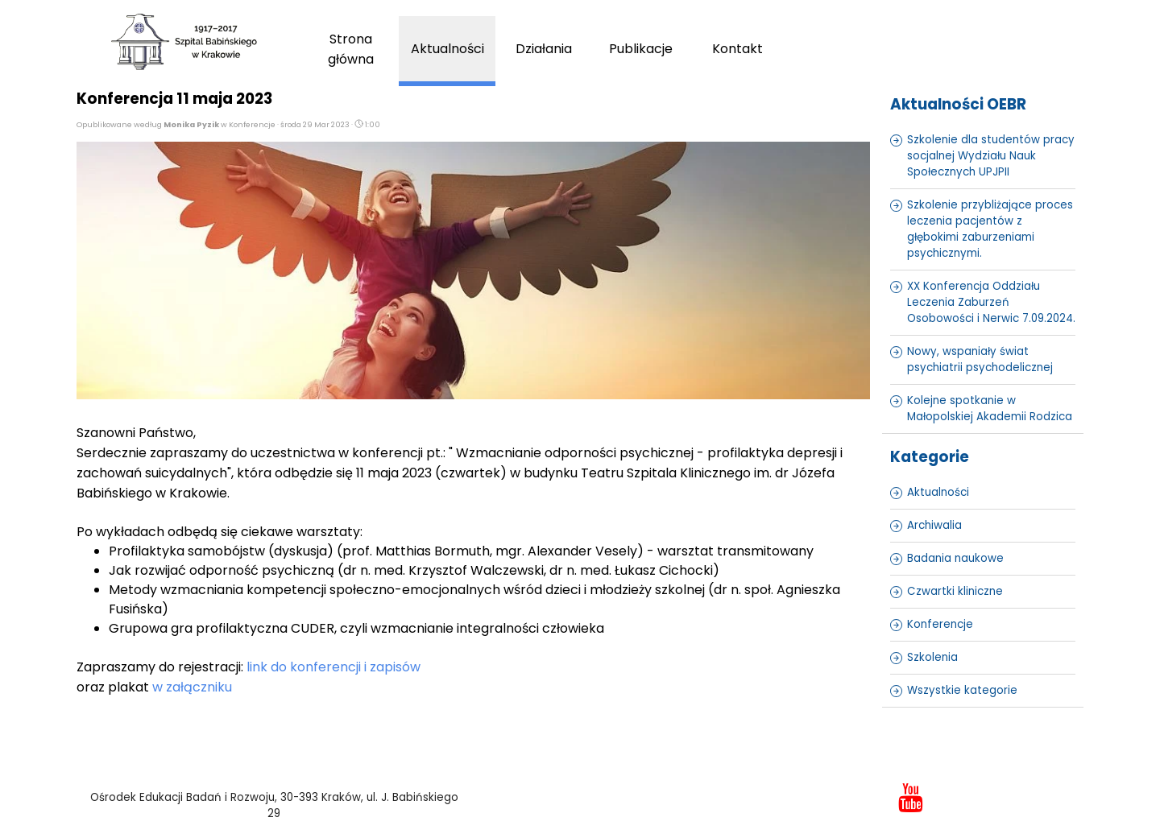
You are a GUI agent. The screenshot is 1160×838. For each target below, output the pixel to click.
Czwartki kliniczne (955, 591)
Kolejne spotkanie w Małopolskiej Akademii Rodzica (989, 408)
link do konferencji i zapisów (333, 667)
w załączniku (192, 687)
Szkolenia (932, 657)
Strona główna (351, 49)
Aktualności (447, 48)
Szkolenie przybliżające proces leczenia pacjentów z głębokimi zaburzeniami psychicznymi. (990, 229)
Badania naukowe (955, 558)
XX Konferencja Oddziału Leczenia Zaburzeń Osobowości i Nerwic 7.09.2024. (991, 302)
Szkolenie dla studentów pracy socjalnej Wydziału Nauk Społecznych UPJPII (991, 156)
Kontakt (737, 48)
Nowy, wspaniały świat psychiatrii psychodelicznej (980, 359)
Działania (544, 48)
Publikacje (641, 48)
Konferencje (940, 624)
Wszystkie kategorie (962, 690)
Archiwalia (934, 525)
